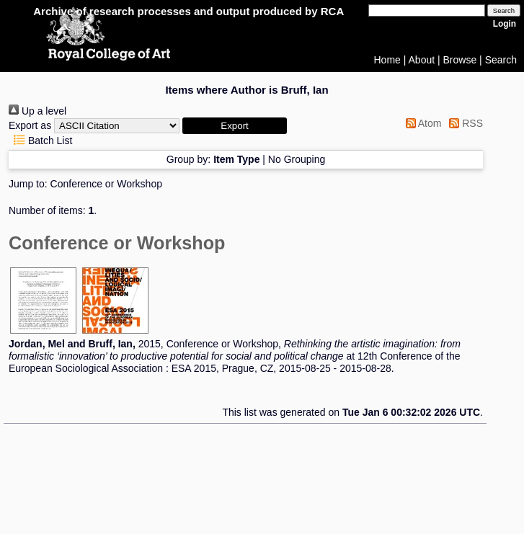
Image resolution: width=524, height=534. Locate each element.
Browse (460, 60)
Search (501, 60)
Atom (421, 123)
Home (387, 60)
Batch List (40, 140)
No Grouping (296, 159)
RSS (463, 123)
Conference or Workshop (106, 184)
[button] (234, 125)
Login (504, 24)
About (422, 60)
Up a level (37, 111)
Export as (30, 125)
